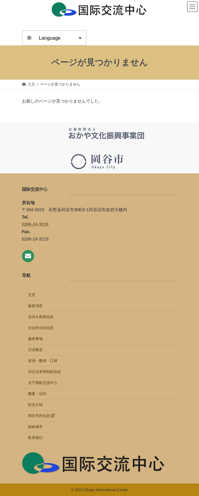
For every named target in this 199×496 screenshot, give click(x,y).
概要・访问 (37, 393)
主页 (31, 294)
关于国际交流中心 (42, 382)
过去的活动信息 (41, 327)
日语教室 (35, 349)
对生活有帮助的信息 (44, 371)
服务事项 (35, 338)
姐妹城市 (35, 426)
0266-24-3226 (35, 224)
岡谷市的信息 (41, 415)
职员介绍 (35, 404)
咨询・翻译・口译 (42, 360)
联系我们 (35, 437)
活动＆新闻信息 (41, 316)
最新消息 (35, 305)
